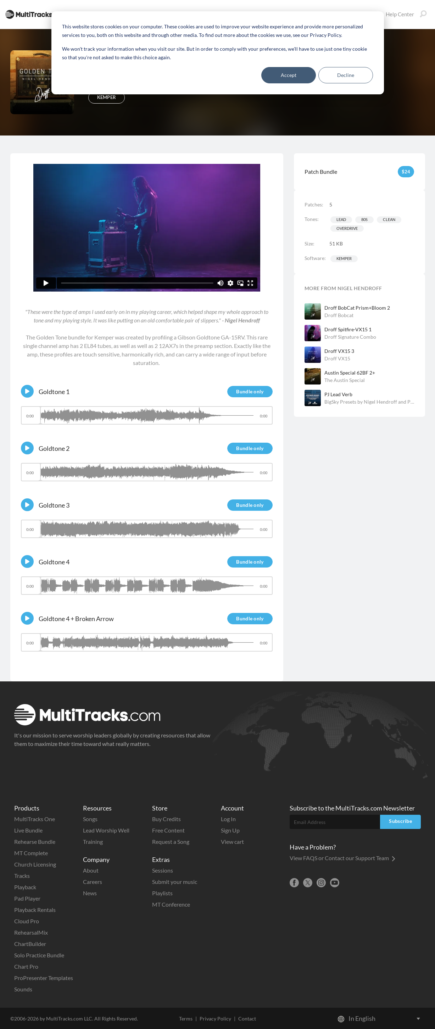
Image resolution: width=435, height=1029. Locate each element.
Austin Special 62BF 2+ (349, 373)
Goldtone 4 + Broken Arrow (76, 619)
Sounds (23, 989)
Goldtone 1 (54, 391)
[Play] (27, 391)
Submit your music (174, 881)
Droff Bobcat (338, 315)
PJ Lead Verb (338, 394)
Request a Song (170, 841)
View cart (232, 841)
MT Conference (171, 904)
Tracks (22, 875)
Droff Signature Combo (350, 337)
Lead (341, 219)
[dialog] (217, 52)
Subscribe (400, 821)
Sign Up (230, 830)
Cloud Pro (26, 921)
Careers (92, 881)
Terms (186, 1019)
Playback (25, 887)
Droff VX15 (337, 358)
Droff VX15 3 (339, 351)
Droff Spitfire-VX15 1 (348, 329)
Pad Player (27, 898)
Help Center (395, 14)
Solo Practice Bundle (39, 955)
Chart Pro (26, 966)
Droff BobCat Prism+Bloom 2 (357, 308)
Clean (389, 219)
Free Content (168, 830)
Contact (247, 1019)
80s (364, 219)
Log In (228, 818)
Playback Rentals (35, 909)
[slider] (146, 415)
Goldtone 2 (54, 448)
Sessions (162, 870)
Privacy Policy (215, 1019)
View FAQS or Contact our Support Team (342, 857)
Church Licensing (35, 864)
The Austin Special (344, 380)
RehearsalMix (31, 932)
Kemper (344, 258)
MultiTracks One (34, 818)
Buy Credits (166, 818)
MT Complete (31, 853)
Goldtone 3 (54, 505)
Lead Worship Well (106, 830)
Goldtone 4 (54, 562)
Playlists (162, 893)
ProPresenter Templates (43, 977)
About (91, 870)
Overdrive (347, 228)
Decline (345, 75)
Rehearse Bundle (34, 841)
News (90, 893)
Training (93, 841)
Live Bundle (28, 830)
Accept (288, 75)
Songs (90, 818)
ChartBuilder (30, 943)
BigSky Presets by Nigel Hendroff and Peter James (369, 402)
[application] (147, 418)
